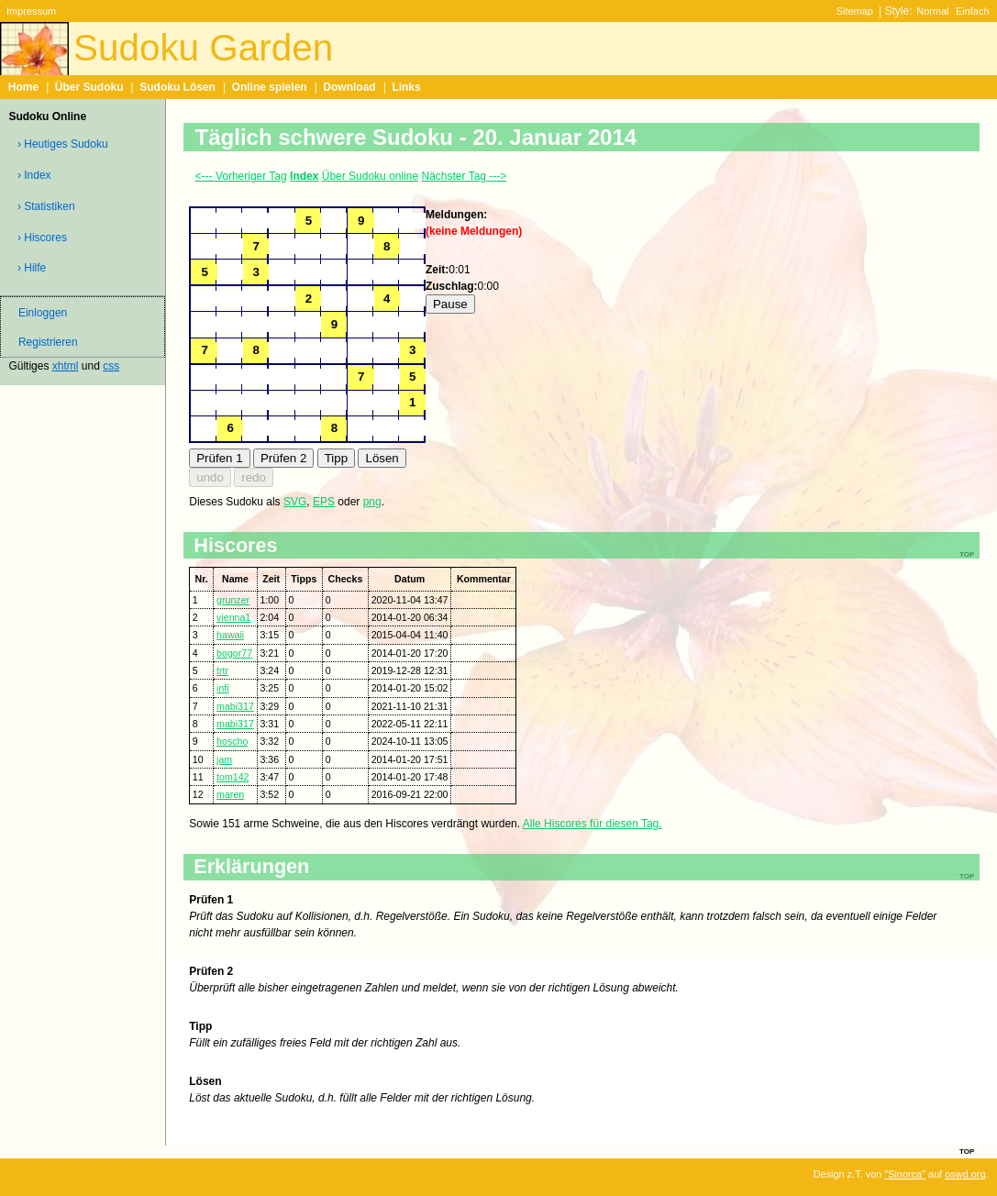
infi (222, 687)
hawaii (230, 634)
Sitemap (854, 11)
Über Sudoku (89, 87)
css (111, 366)
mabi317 (235, 706)
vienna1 (233, 617)
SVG (294, 501)
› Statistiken (46, 206)
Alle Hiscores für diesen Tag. (592, 823)
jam (224, 759)
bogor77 (234, 653)
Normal (932, 11)
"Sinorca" (904, 1173)
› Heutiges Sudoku (62, 144)
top (966, 1150)
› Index (34, 175)
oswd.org (965, 1173)
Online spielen (269, 87)
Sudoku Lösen (177, 87)
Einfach (972, 11)
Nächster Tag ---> (464, 176)
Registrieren (48, 342)
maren (230, 794)
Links (406, 87)
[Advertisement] (683, 255)
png (372, 501)
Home (23, 87)
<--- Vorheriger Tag (241, 176)
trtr (222, 670)
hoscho (232, 741)
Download (349, 87)
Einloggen (42, 312)
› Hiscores (42, 237)
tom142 (232, 776)
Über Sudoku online (370, 176)
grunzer (232, 599)
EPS (324, 501)
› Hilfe (31, 267)
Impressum (31, 11)
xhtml (65, 366)
